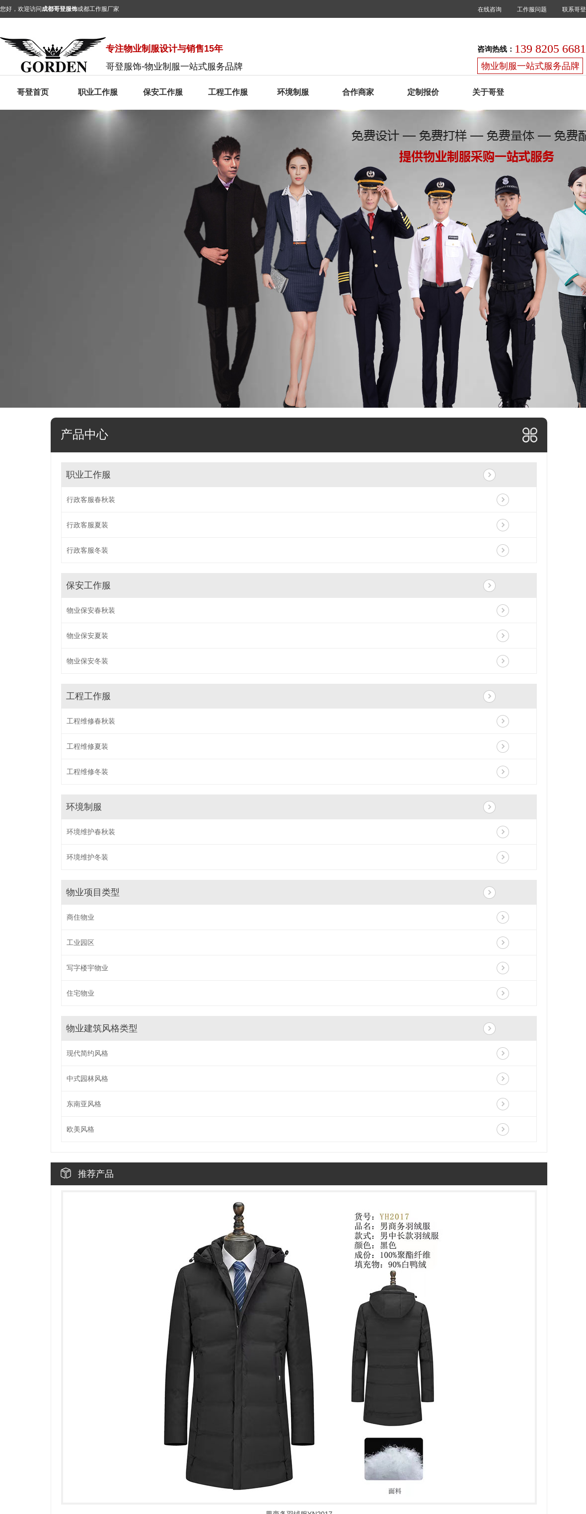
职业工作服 (98, 92)
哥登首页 (33, 92)
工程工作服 (228, 92)
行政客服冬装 (87, 550)
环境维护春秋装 (91, 832)
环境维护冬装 (87, 857)
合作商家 (358, 92)
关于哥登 (488, 92)
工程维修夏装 (87, 746)
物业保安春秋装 (91, 610)
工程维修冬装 (87, 772)
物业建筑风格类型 (102, 1028)
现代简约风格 (87, 1053)
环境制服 (293, 92)
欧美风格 (80, 1129)
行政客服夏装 (87, 525)
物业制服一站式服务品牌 (530, 66)
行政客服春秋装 (91, 500)
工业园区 (80, 942)
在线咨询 (490, 9)
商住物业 (80, 917)
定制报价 (423, 92)
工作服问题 (532, 9)
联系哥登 (574, 9)
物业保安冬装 (87, 661)
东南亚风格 (84, 1104)
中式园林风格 (87, 1078)
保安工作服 (163, 92)
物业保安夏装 (87, 636)
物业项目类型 (93, 892)
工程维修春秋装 (91, 721)
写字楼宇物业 (87, 968)
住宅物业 (80, 993)
